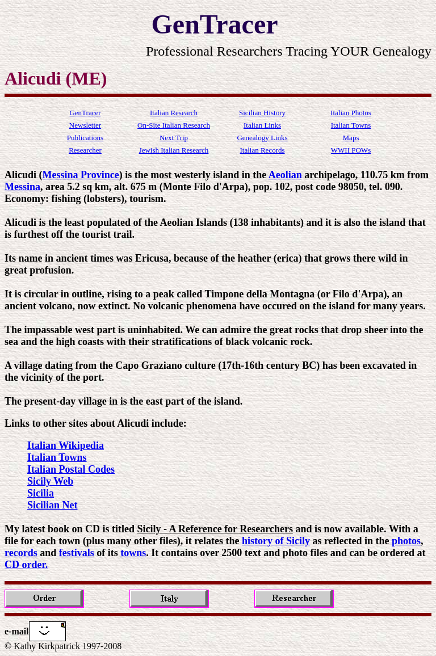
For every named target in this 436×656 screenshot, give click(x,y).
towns (133, 552)
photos (406, 540)
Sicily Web (50, 481)
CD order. (26, 564)
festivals (76, 552)
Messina (22, 186)
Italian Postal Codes (71, 469)
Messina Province (81, 174)
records (21, 552)
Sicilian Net (52, 505)
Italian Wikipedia (65, 445)
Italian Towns (57, 457)
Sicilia (40, 493)
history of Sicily (276, 540)
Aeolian (285, 174)
